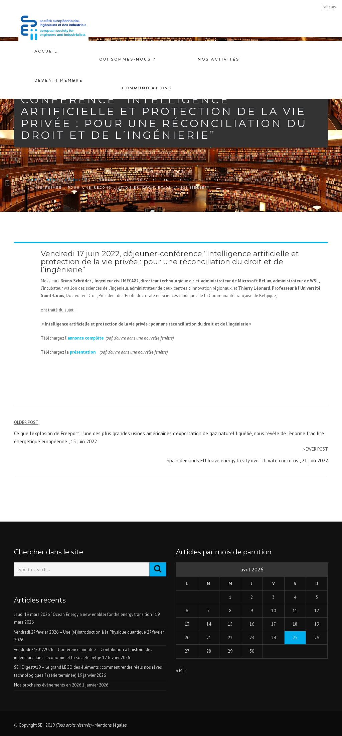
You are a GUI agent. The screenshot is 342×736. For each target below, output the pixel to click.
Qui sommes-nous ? (127, 51)
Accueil (45, 51)
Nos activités (218, 51)
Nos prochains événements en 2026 (47, 685)
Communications (147, 72)
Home (34, 180)
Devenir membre (58, 72)
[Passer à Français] (328, 7)
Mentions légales (111, 725)
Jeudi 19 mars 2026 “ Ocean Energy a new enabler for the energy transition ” (84, 614)
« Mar (181, 670)
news (52, 180)
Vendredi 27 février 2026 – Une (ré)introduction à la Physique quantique (80, 632)
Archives (75, 180)
